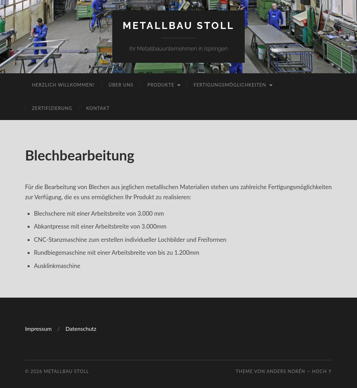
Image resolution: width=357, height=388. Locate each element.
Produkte (161, 85)
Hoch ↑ (322, 371)
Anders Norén (285, 371)
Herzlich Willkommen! (63, 85)
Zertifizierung (52, 108)
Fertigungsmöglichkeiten (229, 85)
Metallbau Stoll (178, 25)
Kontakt (97, 108)
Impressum (39, 328)
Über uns (121, 85)
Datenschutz (81, 328)
